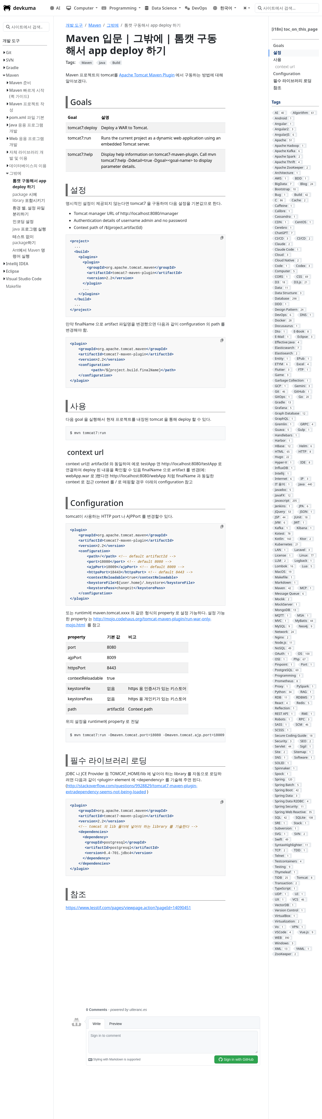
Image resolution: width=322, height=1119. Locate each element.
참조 (277, 87)
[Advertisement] (165, 962)
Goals (278, 45)
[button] (82, 8)
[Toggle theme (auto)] (246, 8)
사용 (277, 59)
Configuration (286, 73)
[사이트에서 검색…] (287, 8)
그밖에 (113, 25)
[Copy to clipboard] (221, 238)
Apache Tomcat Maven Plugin (147, 75)
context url (285, 66)
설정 (277, 52)
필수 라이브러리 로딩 (292, 80)
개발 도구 (74, 25)
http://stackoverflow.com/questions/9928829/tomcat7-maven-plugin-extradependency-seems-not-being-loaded (131, 789)
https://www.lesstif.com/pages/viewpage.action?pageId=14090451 (129, 907)
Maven (94, 25)
